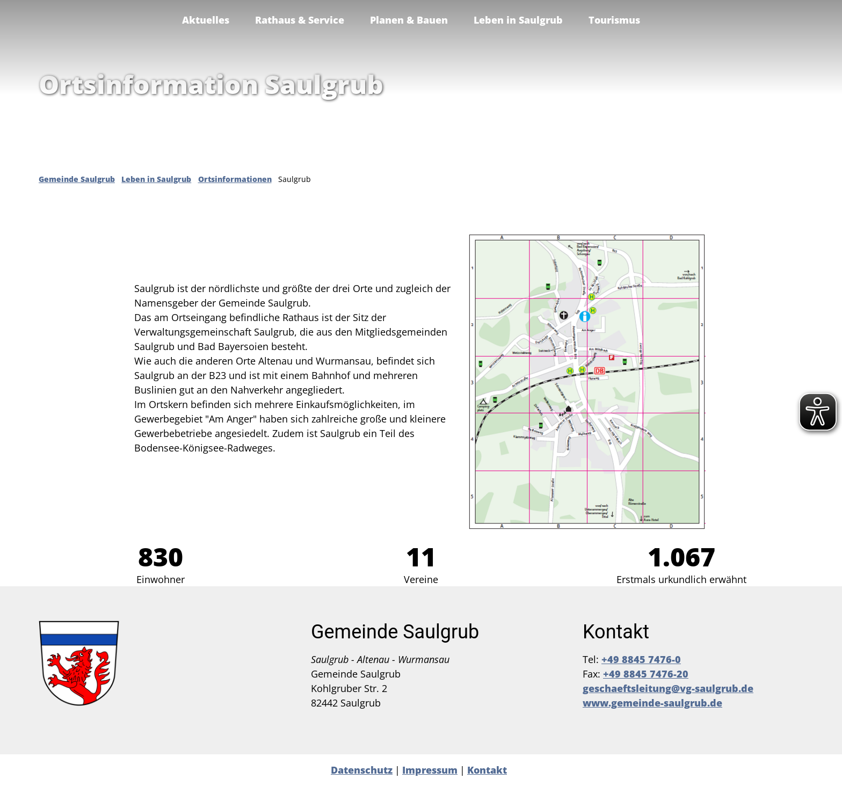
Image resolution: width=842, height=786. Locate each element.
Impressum (430, 769)
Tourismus (614, 19)
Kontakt (487, 769)
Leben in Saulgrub (518, 19)
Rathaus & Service (299, 19)
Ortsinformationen (235, 179)
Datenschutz (362, 769)
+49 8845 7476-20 (645, 673)
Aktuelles (205, 19)
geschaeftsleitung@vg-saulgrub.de (668, 688)
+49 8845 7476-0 (641, 659)
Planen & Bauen (409, 19)
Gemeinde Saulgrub (77, 179)
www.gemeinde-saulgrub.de (652, 702)
